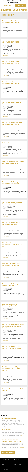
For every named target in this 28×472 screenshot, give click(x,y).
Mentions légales (18, 464)
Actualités (16, 459)
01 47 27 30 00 (7, 5)
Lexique (2, 464)
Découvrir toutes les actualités (8, 452)
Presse (2, 462)
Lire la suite (6, 34)
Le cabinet (16, 462)
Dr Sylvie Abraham (5, 459)
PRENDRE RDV (20, 5)
